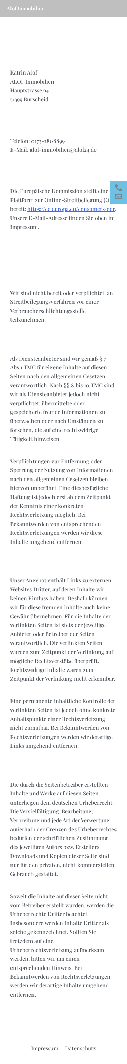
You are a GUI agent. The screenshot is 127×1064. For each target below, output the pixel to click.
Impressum (44, 1048)
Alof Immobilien (26, 8)
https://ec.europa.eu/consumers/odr (71, 208)
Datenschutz (80, 1048)
